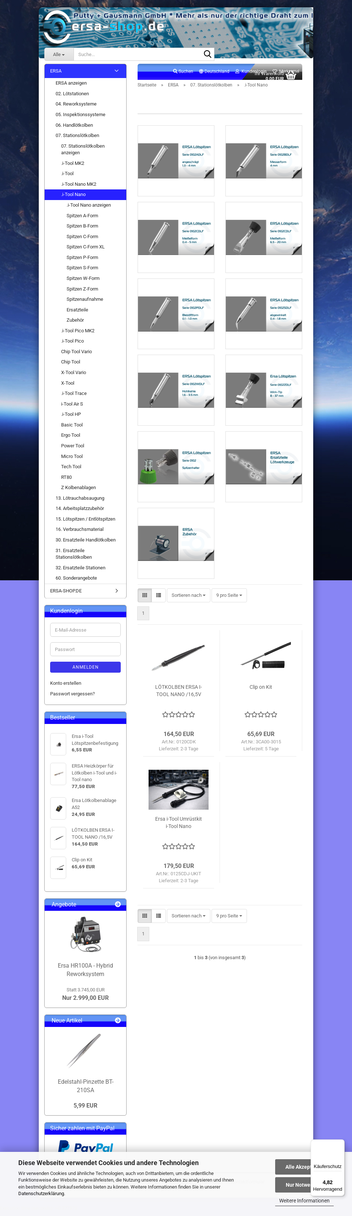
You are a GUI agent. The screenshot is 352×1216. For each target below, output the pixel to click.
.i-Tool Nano (73, 199)
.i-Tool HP (71, 418)
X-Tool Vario (73, 376)
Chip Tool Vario (76, 355)
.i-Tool (67, 178)
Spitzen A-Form (82, 219)
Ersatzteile (77, 314)
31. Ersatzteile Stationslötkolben (74, 558)
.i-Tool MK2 (72, 167)
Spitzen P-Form (82, 261)
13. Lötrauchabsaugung (80, 502)
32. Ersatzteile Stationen (80, 571)
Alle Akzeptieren (304, 1167)
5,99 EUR (85, 1109)
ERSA (55, 75)
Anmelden (85, 671)
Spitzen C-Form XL (86, 251)
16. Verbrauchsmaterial (80, 533)
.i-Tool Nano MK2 (78, 188)
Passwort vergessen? (72, 698)
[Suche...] (59, 54)
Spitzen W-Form (83, 282)
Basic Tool (72, 429)
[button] (214, 76)
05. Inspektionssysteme (80, 118)
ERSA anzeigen (71, 87)
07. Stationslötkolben (77, 139)
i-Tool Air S (72, 408)
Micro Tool (72, 460)
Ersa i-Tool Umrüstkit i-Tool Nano (178, 840)
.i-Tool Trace (74, 397)
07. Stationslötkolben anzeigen (83, 153)
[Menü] (340, 1143)
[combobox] (188, 613)
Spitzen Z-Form (82, 293)
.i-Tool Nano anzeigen (89, 209)
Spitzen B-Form (82, 230)
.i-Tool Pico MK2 (77, 334)
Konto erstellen (65, 687)
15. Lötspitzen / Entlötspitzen (85, 523)
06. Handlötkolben (74, 129)
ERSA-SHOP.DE (66, 595)
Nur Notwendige (304, 1185)
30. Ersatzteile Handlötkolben (86, 544)
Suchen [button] (183, 75)
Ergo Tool (70, 439)
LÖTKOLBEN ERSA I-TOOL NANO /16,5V (178, 708)
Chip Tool (70, 366)
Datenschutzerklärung (41, 1193)
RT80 (66, 481)
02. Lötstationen (72, 97)
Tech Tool (71, 470)
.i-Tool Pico (72, 345)
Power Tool (72, 449)
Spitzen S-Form (82, 272)
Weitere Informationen (304, 1201)
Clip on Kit (261, 705)
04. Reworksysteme (76, 108)
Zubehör (75, 324)
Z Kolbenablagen (78, 492)
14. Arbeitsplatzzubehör (80, 512)
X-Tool (67, 387)
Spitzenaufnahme (85, 303)
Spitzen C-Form (82, 240)
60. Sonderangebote (76, 582)
